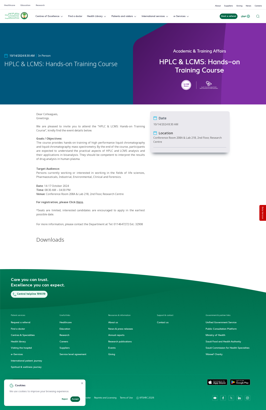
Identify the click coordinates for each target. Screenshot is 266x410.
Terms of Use (126, 397)
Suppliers (228, 5)
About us (113, 322)
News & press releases (120, 329)
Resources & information (119, 315)
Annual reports (116, 335)
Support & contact (165, 315)
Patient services (18, 315)
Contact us (162, 322)
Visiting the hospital (21, 348)
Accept (75, 399)
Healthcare (9, 5)
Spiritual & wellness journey (26, 367)
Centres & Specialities (23, 335)
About (218, 5)
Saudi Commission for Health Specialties (227, 348)
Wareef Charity (214, 354)
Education (25, 5)
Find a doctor (75, 16)
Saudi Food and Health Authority (223, 341)
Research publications (120, 341)
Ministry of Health (215, 335)
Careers (258, 5)
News (248, 5)
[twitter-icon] (231, 398)
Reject (65, 399)
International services (155, 16)
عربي (245, 16)
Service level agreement (73, 354)
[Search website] (258, 16)
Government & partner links (218, 315)
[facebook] (223, 398)
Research (40, 5)
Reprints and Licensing (105, 397)
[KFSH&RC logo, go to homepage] (16, 19)
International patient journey (26, 361)
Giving (239, 5)
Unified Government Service (221, 322)
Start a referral (228, 16)
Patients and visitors (124, 16)
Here (79, 202)
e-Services (181, 16)
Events (112, 348)
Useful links (65, 315)
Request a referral (20, 322)
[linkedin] (239, 398)
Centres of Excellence (49, 16)
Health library (18, 341)
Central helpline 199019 (29, 294)
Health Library (97, 16)
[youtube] (215, 398)
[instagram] (247, 398)
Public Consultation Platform (221, 329)
